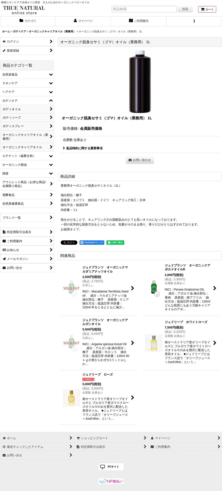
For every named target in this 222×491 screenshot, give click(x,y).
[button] (194, 21)
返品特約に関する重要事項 (83, 148)
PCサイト (113, 466)
